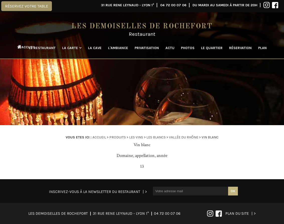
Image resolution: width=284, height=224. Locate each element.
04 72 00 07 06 (173, 5)
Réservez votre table (26, 6)
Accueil (23, 47)
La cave (95, 48)
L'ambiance (118, 48)
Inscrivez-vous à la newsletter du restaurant (94, 191)
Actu (169, 48)
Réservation (240, 48)
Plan (262, 48)
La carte (70, 48)
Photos (188, 48)
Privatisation (147, 48)
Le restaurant (42, 48)
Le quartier (212, 48)
